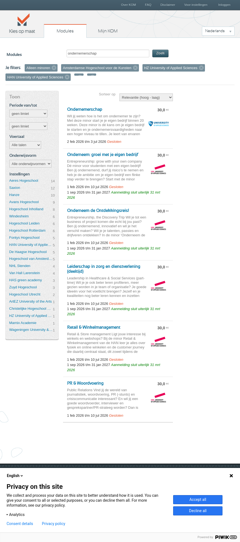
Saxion (14, 188)
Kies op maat (22, 23)
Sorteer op (107, 94)
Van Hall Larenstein (24, 273)
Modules (65, 31)
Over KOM (128, 4)
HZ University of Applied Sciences (31, 316)
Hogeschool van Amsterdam (31, 259)
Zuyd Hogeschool (23, 287)
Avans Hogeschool (24, 202)
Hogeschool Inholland (26, 209)
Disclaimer (168, 4)
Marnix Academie (22, 323)
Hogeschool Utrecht (25, 294)
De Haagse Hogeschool (28, 252)
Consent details (20, 523)
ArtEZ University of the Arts (30, 301)
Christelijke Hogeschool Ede (31, 309)
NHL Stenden (19, 266)
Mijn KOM (108, 31)
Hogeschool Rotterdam (27, 230)
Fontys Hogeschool (24, 237)
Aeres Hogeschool (23, 180)
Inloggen (224, 4)
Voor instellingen (195, 4)
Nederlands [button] (215, 31)
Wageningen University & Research (31, 330)
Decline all (198, 511)
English (15, 475)
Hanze (14, 195)
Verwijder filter (54, 67)
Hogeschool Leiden (24, 223)
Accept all (197, 499)
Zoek (160, 53)
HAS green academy (25, 280)
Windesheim (19, 216)
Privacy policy (53, 523)
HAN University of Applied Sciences (31, 245)
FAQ (148, 4)
